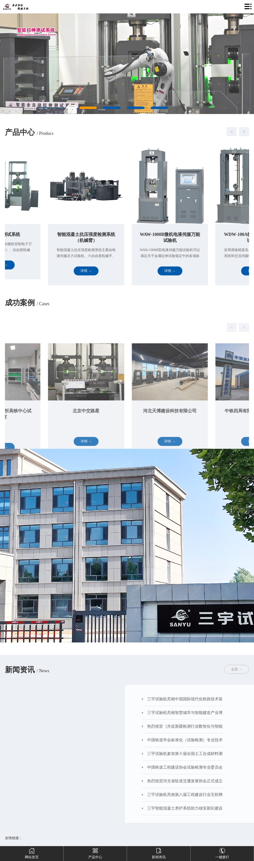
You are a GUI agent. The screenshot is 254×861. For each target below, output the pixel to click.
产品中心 (95, 852)
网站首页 (31, 852)
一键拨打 (222, 852)
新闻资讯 (158, 852)
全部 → (236, 669)
